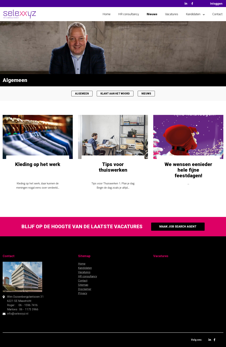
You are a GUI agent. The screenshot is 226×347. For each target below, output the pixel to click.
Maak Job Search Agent (178, 226)
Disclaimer (84, 289)
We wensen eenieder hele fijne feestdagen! (188, 170)
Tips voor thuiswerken (113, 167)
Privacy (82, 293)
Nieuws (152, 14)
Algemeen (82, 93)
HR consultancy (128, 14)
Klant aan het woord (115, 93)
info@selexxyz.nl (17, 313)
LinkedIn (186, 3)
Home (107, 14)
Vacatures (171, 14)
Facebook (192, 3)
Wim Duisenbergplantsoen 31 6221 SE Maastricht (25, 299)
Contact (217, 14)
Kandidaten (193, 14)
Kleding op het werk (37, 164)
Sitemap (83, 285)
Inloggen (216, 3)
